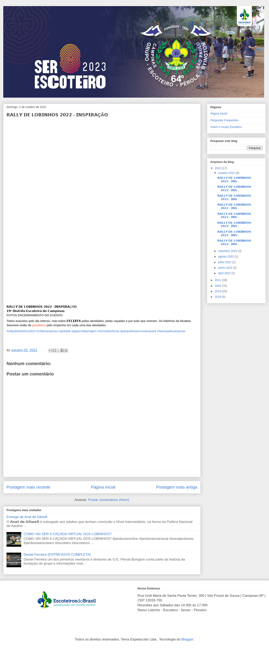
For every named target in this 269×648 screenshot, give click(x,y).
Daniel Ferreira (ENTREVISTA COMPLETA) (57, 554)
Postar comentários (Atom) (108, 500)
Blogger (187, 639)
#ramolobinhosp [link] (108, 331)
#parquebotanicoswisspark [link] (138, 331)
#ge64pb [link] (65, 331)
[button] (39, 325)
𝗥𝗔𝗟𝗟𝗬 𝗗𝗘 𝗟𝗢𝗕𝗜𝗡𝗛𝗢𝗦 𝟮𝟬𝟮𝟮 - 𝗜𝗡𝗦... (234, 179)
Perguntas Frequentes (224, 120)
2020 (218, 285)
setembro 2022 (228, 251)
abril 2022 (224, 273)
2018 (218, 296)
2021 (218, 280)
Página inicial (103, 487)
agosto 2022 (226, 256)
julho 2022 (225, 262)
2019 (218, 291)
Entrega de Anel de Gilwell (27, 517)
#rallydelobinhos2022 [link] (21, 331)
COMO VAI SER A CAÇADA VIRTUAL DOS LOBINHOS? (67, 534)
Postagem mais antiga (176, 487)
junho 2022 (225, 267)
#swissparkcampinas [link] (171, 331)
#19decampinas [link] (47, 331)
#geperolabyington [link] (84, 331)
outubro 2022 (227, 173)
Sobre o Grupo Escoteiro (226, 127)
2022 (218, 168)
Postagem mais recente (28, 487)
